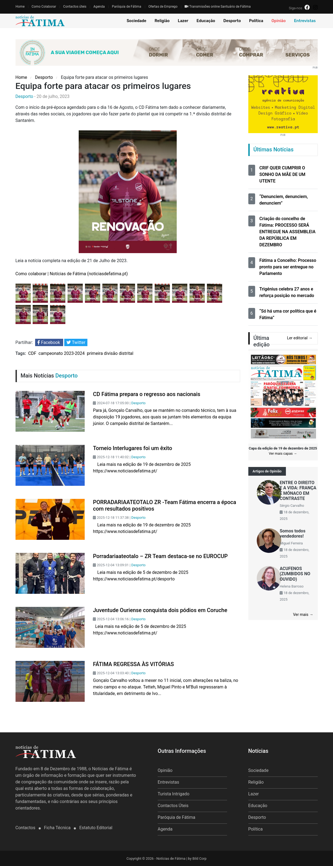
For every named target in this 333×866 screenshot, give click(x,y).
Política (256, 21)
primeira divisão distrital (110, 353)
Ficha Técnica (58, 827)
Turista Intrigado (174, 793)
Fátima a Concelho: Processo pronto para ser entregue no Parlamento (287, 267)
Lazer (183, 21)
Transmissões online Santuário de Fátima (218, 6)
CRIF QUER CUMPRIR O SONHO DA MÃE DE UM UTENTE (282, 174)
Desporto (232, 21)
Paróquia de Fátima (126, 6)
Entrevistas (305, 21)
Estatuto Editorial (95, 827)
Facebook (49, 342)
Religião (162, 21)
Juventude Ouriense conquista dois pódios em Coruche (160, 610)
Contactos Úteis (173, 805)
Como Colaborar (44, 6)
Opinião (278, 21)
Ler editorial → (300, 338)
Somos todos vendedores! (292, 533)
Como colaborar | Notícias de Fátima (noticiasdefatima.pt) (72, 273)
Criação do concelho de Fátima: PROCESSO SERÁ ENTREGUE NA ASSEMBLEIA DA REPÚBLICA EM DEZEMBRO (287, 231)
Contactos (26, 827)
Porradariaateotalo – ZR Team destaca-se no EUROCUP (160, 556)
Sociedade (136, 21)
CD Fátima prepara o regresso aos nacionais (146, 394)
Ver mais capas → (283, 453)
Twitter (75, 342)
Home (20, 6)
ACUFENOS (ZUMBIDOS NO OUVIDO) (295, 574)
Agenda (99, 6)
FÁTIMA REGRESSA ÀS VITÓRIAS (133, 664)
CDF (32, 353)
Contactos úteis (74, 6)
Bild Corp (200, 858)
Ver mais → (303, 614)
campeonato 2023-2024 (61, 353)
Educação (206, 21)
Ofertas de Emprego (163, 6)
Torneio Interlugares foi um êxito (132, 448)
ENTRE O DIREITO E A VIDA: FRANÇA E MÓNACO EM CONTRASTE (298, 490)
